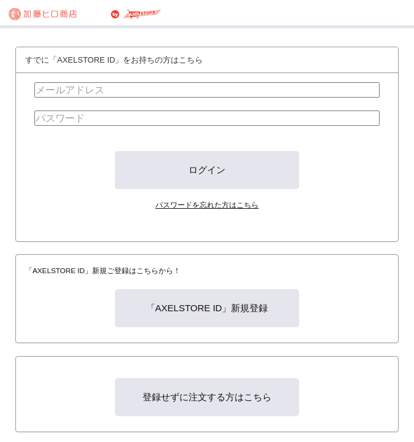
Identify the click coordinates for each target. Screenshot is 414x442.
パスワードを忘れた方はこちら (207, 205)
